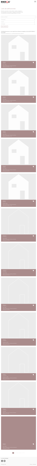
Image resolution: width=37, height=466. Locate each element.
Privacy (31, 464)
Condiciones (34, 464)
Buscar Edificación (4, 26)
